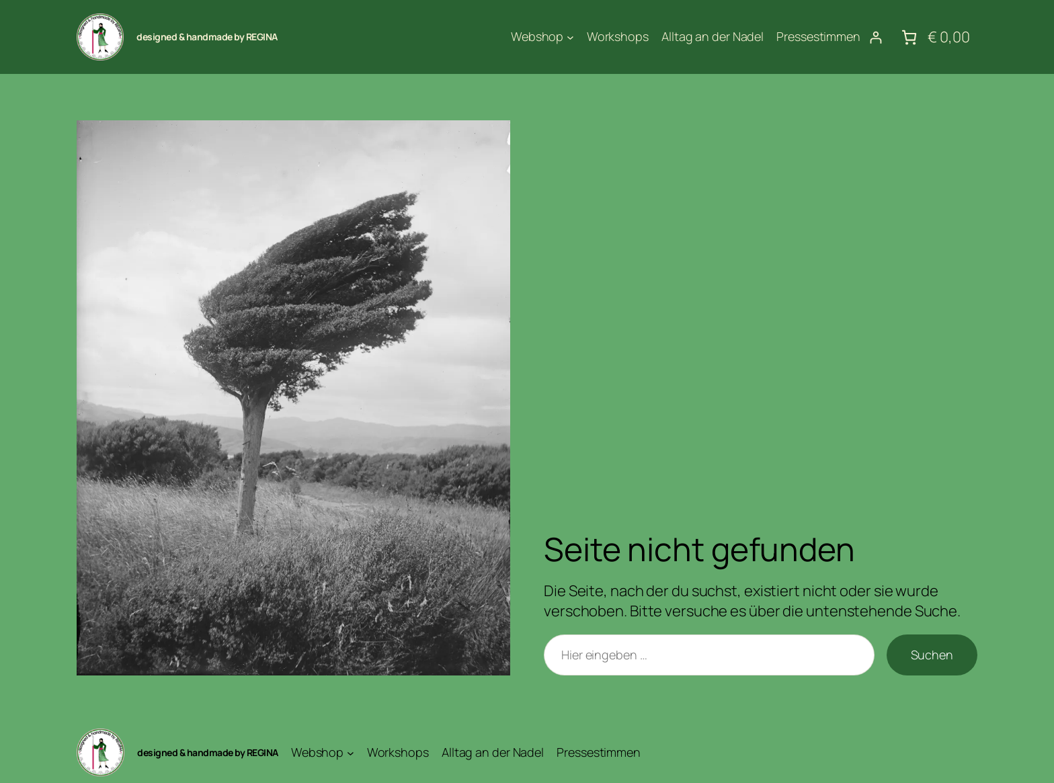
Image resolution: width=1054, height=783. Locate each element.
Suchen (932, 655)
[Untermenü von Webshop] (570, 37)
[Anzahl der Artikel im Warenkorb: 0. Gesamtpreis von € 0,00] (934, 37)
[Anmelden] (875, 37)
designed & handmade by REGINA (207, 36)
